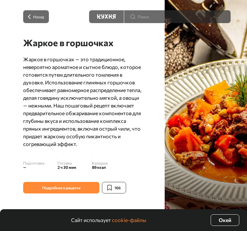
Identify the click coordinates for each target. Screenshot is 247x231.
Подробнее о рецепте (61, 187)
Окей (225, 220)
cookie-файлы (129, 220)
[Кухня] (106, 16)
